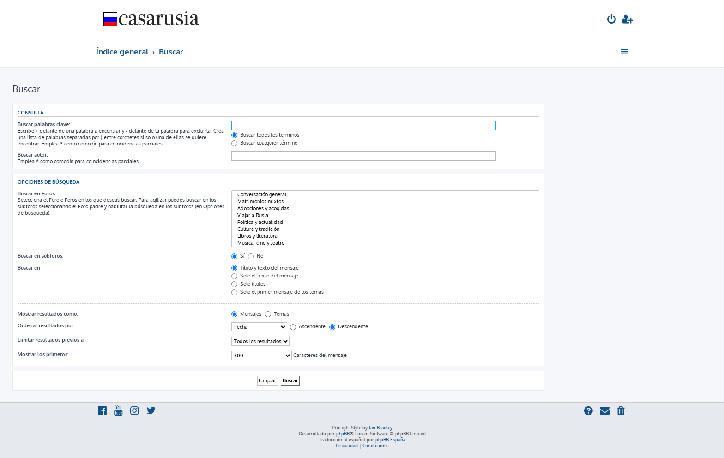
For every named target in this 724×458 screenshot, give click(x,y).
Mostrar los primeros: (43, 354)
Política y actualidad (385, 222)
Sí (237, 256)
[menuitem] (611, 20)
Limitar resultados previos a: (51, 340)
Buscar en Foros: (37, 193)
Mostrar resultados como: (48, 314)
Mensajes (246, 314)
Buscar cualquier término (264, 142)
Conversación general (385, 194)
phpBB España (390, 439)
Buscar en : (30, 268)
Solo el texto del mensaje (264, 275)
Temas (277, 314)
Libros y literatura (385, 236)
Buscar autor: (33, 154)
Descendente (348, 326)
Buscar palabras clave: (44, 124)
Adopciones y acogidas (385, 208)
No (255, 256)
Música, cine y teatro (385, 243)
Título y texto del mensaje (265, 268)
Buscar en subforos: (40, 256)
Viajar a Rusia (385, 215)
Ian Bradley (380, 427)
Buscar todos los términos (265, 135)
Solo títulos (248, 284)
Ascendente (308, 326)
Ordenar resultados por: (46, 325)
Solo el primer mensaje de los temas (277, 292)
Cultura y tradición (385, 229)
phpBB (343, 433)
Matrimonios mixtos (385, 201)
